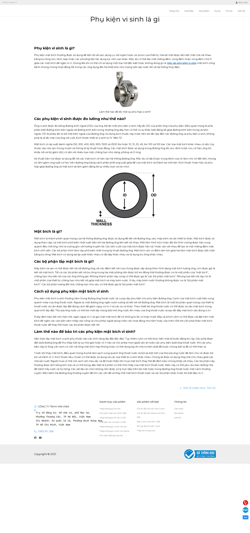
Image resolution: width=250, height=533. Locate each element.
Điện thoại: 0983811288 (245, 503)
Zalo (245, 510)
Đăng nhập (242, 2)
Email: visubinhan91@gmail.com (245, 517)
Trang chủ (174, 11)
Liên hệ (241, 11)
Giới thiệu (189, 11)
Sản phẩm (204, 11)
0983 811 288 (46, 431)
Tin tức (229, 11)
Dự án (217, 11)
